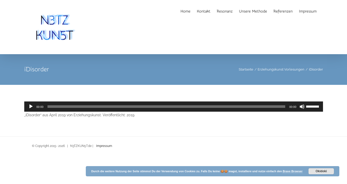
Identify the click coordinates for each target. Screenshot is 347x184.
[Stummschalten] (302, 106)
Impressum (104, 146)
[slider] (166, 106)
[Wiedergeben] (30, 106)
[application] (173, 106)
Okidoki (321, 171)
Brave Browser (293, 171)
